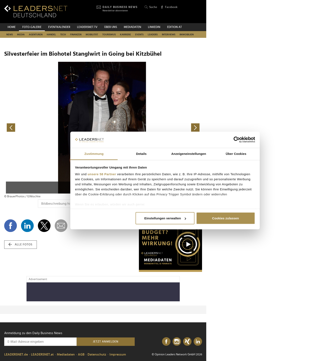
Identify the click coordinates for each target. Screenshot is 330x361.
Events (139, 34)
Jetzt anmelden (105, 341)
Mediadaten (132, 27)
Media (21, 34)
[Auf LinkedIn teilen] (27, 225)
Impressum (117, 354)
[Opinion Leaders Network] (192, 12)
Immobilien (187, 34)
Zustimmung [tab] (94, 153)
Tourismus (109, 34)
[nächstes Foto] (152, 128)
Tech (63, 34)
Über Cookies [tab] (236, 153)
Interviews (168, 34)
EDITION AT (174, 27)
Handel (51, 34)
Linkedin (154, 27)
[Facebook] (166, 341)
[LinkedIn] (198, 341)
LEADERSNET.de (16, 354)
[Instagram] (177, 341)
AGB (81, 354)
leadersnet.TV (87, 27)
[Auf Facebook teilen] (10, 225)
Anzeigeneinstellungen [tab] (188, 153)
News (9, 34)
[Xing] (187, 341)
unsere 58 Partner (102, 174)
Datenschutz (97, 354)
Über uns (110, 27)
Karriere (125, 34)
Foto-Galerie (31, 27)
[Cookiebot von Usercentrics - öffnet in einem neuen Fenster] (236, 140)
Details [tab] (141, 153)
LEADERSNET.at (42, 354)
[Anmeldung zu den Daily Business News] (40, 341)
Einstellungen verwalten (165, 218)
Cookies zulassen (225, 218)
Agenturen (36, 34)
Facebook (169, 7)
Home (12, 27)
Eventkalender (59, 27)
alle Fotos (20, 244)
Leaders (153, 34)
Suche (151, 7)
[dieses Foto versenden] (61, 225)
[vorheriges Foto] (53, 128)
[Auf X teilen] (44, 225)
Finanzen (75, 34)
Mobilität (92, 34)
